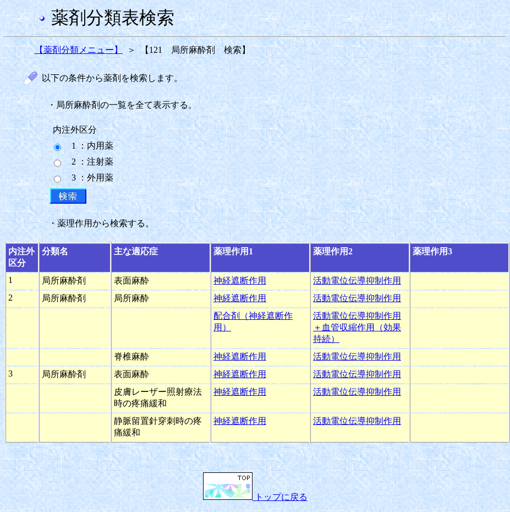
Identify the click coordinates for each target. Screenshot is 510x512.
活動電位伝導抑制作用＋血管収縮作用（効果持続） (357, 327)
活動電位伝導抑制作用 (357, 280)
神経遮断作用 (239, 280)
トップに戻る (255, 497)
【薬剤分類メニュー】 (79, 50)
